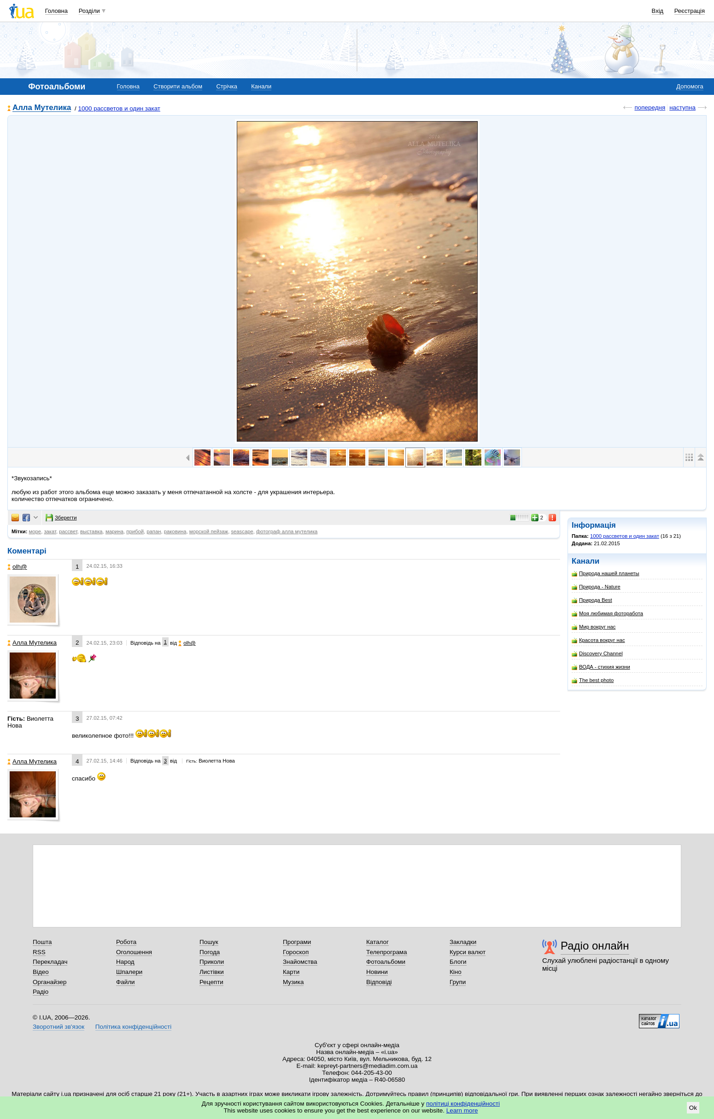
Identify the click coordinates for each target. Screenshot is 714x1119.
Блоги (458, 961)
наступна (682, 107)
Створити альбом (177, 86)
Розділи (89, 10)
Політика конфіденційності (133, 1026)
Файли (125, 982)
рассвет (68, 531)
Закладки (463, 941)
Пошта (42, 941)
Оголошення (134, 952)
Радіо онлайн (595, 945)
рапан (153, 531)
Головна (56, 10)
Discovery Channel (597, 654)
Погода (209, 952)
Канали (261, 86)
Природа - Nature (596, 587)
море (35, 531)
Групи (458, 982)
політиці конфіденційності (463, 1103)
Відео (41, 971)
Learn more (462, 1110)
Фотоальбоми (385, 961)
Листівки (211, 971)
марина (114, 531)
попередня (649, 107)
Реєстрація (689, 10)
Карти (291, 971)
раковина (175, 531)
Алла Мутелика (41, 108)
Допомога (689, 86)
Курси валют (468, 952)
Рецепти (211, 982)
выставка (91, 531)
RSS (39, 952)
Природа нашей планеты (605, 574)
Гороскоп (296, 952)
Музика (293, 982)
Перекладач (50, 961)
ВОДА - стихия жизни (601, 667)
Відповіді (379, 982)
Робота (126, 941)
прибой (135, 531)
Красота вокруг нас (598, 640)
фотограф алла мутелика (286, 531)
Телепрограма (386, 952)
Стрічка (226, 86)
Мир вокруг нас (593, 627)
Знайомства (300, 961)
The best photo (593, 680)
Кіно (456, 971)
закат (50, 531)
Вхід (658, 10)
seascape (242, 531)
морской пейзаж (208, 531)
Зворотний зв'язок (58, 1026)
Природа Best (592, 600)
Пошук (208, 941)
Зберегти (61, 517)
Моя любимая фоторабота (607, 614)
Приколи (211, 961)
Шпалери (129, 971)
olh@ (17, 566)
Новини (377, 971)
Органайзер (49, 982)
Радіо (40, 991)
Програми (297, 941)
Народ (125, 961)
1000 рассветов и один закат (119, 108)
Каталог (377, 941)
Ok (693, 1107)
